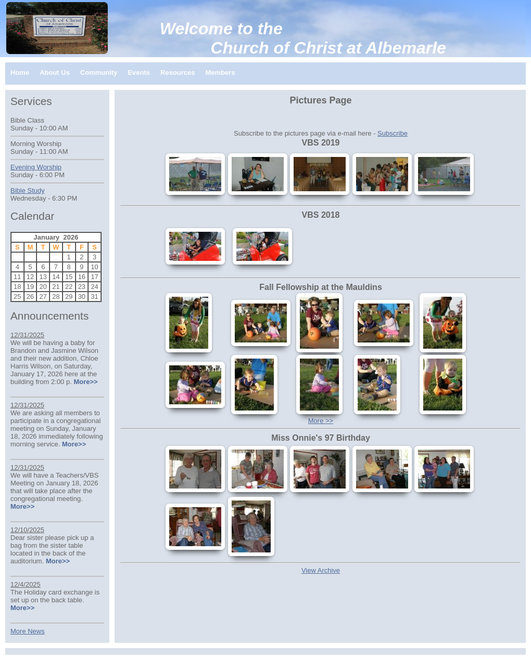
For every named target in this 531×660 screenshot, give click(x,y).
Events (139, 72)
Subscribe (392, 133)
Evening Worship (35, 167)
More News (27, 631)
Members (220, 72)
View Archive (320, 570)
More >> (320, 421)
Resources (177, 72)
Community (99, 72)
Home (19, 72)
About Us (55, 72)
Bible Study (27, 190)
